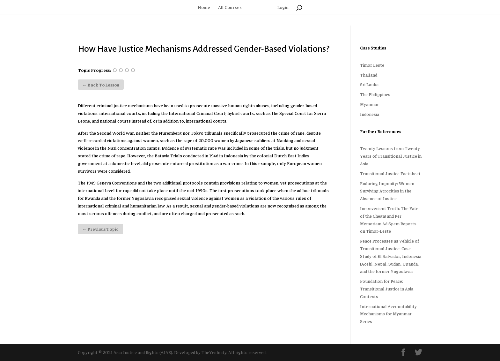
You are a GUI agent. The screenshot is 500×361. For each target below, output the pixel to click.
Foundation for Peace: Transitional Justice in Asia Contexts (386, 288)
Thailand (368, 75)
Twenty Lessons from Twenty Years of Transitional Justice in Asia (391, 155)
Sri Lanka (369, 84)
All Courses (230, 7)
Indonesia (369, 114)
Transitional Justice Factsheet (390, 173)
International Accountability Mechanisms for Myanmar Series (388, 313)
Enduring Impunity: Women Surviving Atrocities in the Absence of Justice (387, 190)
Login (283, 7)
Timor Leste (372, 65)
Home (204, 7)
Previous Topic (100, 229)
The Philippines (375, 94)
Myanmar (369, 104)
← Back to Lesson (100, 84)
